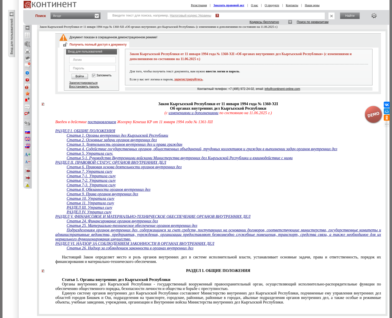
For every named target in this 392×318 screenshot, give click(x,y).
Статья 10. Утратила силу (90, 198)
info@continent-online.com (282, 89)
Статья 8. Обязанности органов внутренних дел (108, 189)
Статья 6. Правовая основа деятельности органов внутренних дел (124, 167)
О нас (254, 5)
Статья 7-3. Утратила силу (91, 185)
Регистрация (199, 5)
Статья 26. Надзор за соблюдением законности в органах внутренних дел (129, 248)
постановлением (102, 122)
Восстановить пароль (84, 86)
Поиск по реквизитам (312, 22)
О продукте (272, 5)
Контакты (292, 5)
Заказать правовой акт (229, 5)
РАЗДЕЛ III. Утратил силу (89, 207)
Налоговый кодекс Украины (190, 15)
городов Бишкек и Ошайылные (218, 297)
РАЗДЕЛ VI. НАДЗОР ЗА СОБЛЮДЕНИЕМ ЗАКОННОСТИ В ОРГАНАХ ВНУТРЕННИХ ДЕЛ (134, 243)
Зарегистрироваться (83, 83)
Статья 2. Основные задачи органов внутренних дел (111, 140)
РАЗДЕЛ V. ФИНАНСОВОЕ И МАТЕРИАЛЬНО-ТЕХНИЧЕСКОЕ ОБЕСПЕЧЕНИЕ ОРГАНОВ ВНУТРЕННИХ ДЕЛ (152, 216)
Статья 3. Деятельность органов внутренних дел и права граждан (124, 144)
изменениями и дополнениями (193, 113)
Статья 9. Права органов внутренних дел (102, 194)
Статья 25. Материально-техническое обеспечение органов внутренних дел (131, 225)
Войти (80, 76)
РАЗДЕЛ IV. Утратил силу (89, 212)
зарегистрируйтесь (188, 79)
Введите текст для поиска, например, (161, 15)
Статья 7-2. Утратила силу (91, 180)
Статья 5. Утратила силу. (89, 153)
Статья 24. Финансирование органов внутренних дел (112, 221)
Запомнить (104, 75)
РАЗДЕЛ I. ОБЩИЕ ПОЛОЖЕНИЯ (85, 131)
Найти (349, 16)
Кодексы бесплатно (264, 22)
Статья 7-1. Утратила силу (91, 176)
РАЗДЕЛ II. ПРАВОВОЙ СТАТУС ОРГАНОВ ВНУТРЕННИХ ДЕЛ (110, 162)
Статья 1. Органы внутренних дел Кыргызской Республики (117, 135)
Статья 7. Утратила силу (89, 171)
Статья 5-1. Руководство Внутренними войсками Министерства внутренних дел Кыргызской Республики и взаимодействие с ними (179, 158)
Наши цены (312, 5)
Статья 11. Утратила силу (90, 203)
